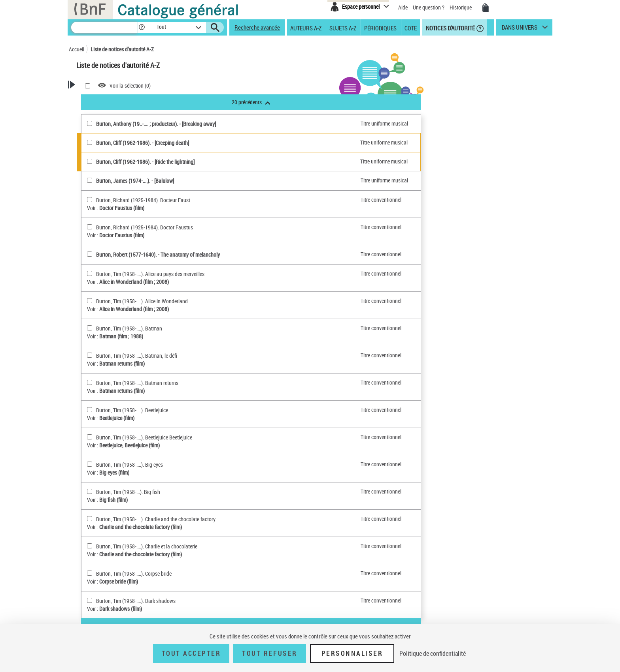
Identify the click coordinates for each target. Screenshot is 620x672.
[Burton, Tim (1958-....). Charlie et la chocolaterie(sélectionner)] (189, 545)
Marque (101, 269)
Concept (101, 295)
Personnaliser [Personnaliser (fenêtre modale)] (352, 653)
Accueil (76, 49)
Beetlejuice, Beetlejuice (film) (229, 445)
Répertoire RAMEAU (109, 287)
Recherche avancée (257, 27)
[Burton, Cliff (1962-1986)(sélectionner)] (189, 142)
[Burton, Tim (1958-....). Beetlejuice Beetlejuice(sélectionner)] (189, 436)
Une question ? (428, 7)
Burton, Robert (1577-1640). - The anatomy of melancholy (257, 254)
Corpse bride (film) (218, 581)
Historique (461, 7)
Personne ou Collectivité (118, 208)
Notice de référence (107, 401)
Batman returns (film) (221, 363)
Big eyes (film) (214, 472)
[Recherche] (104, 27)
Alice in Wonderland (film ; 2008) (233, 281)
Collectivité (109, 226)
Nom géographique (113, 313)
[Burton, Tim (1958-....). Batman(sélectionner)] (189, 327)
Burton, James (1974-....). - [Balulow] (235, 180)
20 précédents (350, 102)
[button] (141, 27)
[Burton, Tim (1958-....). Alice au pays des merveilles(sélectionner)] (189, 273)
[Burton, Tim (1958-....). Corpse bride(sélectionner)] (189, 573)
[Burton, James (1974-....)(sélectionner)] (189, 180)
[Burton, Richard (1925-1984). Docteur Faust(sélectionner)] (189, 199)
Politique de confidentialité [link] (432, 653)
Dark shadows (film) (220, 608)
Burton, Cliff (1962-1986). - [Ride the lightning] (245, 161)
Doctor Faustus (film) (221, 208)
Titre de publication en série (116, 351)
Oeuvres (101, 234)
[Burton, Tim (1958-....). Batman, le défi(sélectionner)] (189, 355)
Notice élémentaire (107, 409)
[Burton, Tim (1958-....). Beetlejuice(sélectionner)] (189, 409)
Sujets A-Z (342, 28)
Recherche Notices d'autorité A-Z (104, 112)
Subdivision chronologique (121, 321)
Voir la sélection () (229, 85)
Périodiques (380, 28)
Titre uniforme (108, 364)
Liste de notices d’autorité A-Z (122, 49)
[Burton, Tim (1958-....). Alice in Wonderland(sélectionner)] (189, 300)
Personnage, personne (117, 330)
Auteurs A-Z (305, 28)
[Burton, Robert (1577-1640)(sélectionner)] (189, 254)
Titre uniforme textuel (120, 243)
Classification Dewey (115, 278)
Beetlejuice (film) (216, 418)
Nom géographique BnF (118, 261)
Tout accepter (191, 653)
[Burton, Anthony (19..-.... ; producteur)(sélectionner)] (189, 123)
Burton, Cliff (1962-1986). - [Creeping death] (242, 142)
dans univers (519, 29)
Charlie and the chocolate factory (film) (240, 527)
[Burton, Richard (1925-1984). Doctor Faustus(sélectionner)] (189, 226)
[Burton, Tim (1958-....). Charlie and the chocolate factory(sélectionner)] (189, 518)
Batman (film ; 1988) (221, 336)
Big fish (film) (213, 499)
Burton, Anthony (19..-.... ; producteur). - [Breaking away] (256, 124)
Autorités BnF (102, 200)
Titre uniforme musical (121, 252)
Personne (108, 217)
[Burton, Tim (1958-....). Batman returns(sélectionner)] (189, 382)
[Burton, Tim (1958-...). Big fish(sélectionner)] (189, 491)
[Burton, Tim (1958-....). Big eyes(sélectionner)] (189, 464)
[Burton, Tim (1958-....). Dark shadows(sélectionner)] (189, 600)
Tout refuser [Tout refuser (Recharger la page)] (269, 653)
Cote (411, 28)
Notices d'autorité (450, 28)
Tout (93, 191)
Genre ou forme (109, 304)
